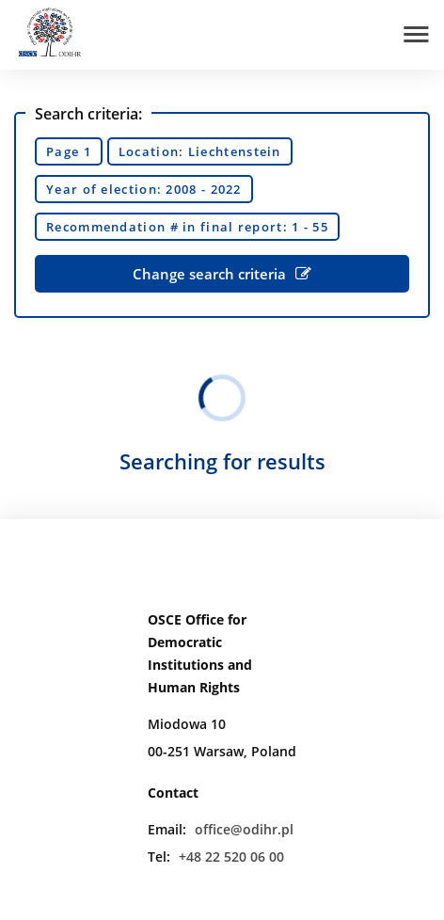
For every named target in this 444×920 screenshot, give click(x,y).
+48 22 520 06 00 (231, 856)
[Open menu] (416, 34)
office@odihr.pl (244, 829)
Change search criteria (222, 273)
